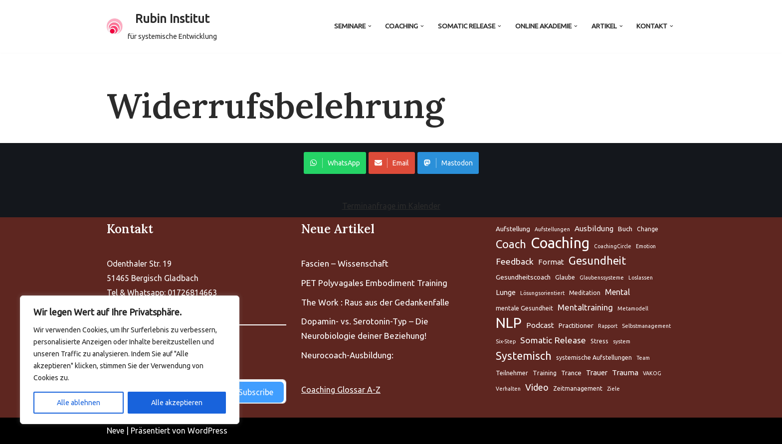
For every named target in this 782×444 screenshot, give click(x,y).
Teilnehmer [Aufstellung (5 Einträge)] (512, 373)
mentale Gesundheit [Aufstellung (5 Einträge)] (524, 308)
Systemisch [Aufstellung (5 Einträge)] (524, 356)
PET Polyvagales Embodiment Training (374, 283)
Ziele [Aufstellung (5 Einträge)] (613, 389)
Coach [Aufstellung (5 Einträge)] (511, 244)
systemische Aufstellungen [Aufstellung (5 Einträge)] (594, 357)
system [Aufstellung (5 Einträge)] (621, 341)
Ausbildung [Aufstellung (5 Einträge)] (594, 228)
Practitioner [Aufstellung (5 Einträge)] (576, 325)
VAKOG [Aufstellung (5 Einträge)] (652, 373)
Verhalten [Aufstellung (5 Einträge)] (508, 389)
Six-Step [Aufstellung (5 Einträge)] (506, 341)
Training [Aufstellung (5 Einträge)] (545, 373)
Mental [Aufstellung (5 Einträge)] (617, 292)
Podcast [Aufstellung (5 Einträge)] (540, 325)
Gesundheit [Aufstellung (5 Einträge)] (597, 260)
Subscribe (255, 392)
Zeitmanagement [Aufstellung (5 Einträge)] (577, 388)
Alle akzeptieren (176, 403)
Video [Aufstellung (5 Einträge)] (537, 387)
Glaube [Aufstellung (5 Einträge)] (565, 277)
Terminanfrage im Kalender (391, 205)
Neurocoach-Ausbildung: (347, 355)
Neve (115, 430)
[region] (129, 360)
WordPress (207, 430)
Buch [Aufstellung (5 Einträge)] (625, 229)
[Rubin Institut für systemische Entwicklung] (162, 26)
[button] (369, 26)
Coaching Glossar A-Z (341, 389)
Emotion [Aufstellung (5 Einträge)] (646, 246)
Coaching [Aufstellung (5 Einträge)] (560, 243)
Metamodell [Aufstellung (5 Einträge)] (632, 308)
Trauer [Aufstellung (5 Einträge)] (596, 372)
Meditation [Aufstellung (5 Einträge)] (584, 293)
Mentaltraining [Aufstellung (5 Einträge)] (585, 307)
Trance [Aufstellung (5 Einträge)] (571, 373)
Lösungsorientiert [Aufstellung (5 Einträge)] (542, 293)
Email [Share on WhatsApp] (392, 163)
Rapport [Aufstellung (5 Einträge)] (607, 326)
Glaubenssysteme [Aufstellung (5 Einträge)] (602, 278)
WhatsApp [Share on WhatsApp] (335, 163)
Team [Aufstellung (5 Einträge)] (643, 358)
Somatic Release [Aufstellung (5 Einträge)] (553, 340)
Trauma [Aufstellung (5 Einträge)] (625, 372)
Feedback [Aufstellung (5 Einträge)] (515, 261)
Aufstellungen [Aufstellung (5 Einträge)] (552, 229)
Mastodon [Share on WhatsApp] (448, 163)
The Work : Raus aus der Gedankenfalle (375, 302)
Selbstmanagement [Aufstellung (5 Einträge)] (646, 326)
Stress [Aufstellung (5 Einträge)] (599, 341)
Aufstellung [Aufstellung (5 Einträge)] (513, 229)
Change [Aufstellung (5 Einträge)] (647, 229)
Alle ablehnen (78, 403)
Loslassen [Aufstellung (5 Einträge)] (640, 278)
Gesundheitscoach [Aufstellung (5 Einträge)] (523, 277)
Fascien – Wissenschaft (345, 263)
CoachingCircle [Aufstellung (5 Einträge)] (612, 246)
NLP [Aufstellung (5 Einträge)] (509, 323)
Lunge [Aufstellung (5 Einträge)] (506, 292)
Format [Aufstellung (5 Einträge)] (551, 262)
